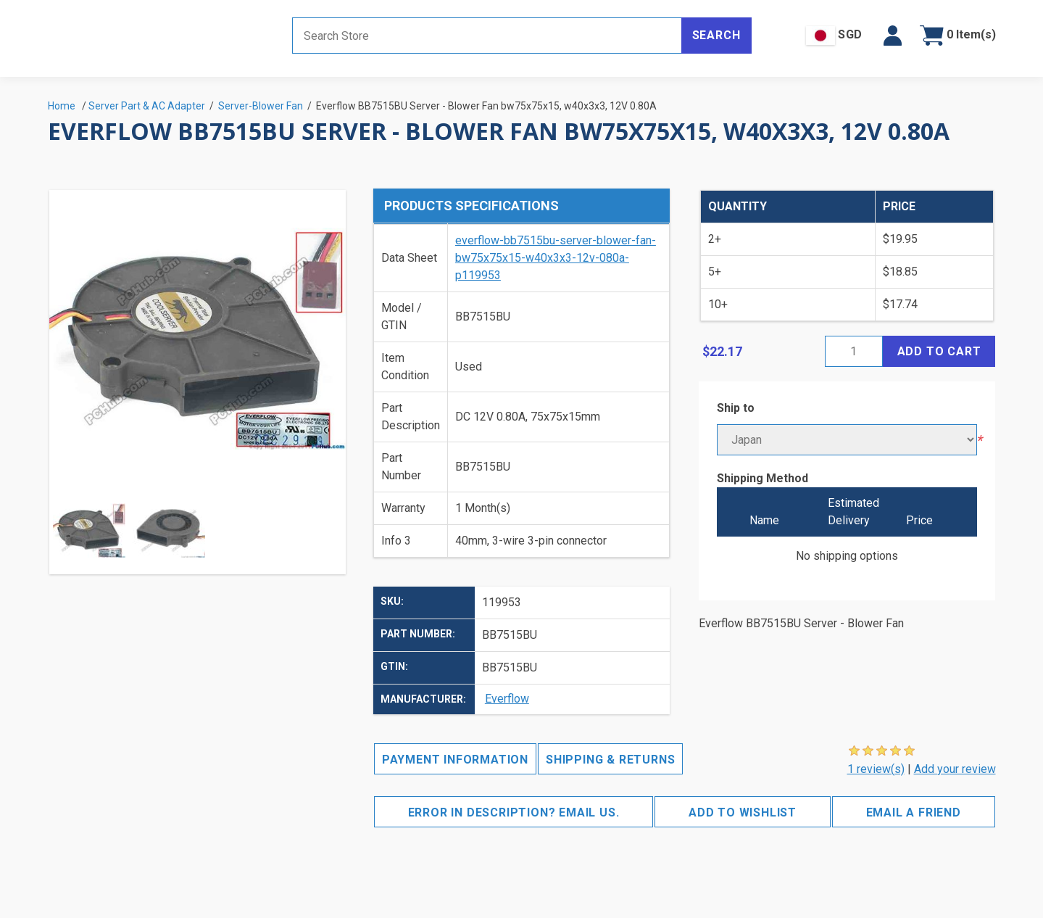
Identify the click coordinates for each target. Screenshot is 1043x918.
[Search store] (487, 35)
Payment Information (455, 759)
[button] (893, 35)
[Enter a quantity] (854, 351)
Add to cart (939, 351)
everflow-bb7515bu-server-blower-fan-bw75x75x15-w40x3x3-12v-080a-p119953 (555, 257)
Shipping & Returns (610, 759)
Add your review (955, 769)
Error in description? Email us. (514, 812)
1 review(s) (876, 769)
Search (716, 35)
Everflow (507, 699)
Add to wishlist (743, 812)
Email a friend (913, 812)
